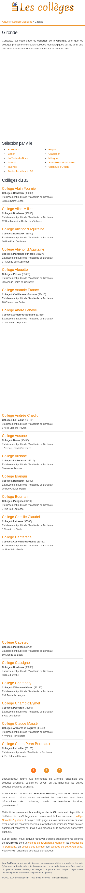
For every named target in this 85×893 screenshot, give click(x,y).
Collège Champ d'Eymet (21, 703)
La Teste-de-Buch (18, 158)
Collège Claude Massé (20, 724)
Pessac (12, 162)
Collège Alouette (15, 270)
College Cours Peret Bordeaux (26, 744)
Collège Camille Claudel (21, 517)
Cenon (11, 153)
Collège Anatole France (20, 290)
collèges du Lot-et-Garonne (66, 846)
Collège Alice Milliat (17, 209)
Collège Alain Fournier (19, 189)
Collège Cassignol (16, 663)
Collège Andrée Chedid (20, 415)
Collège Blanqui (14, 476)
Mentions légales (60, 877)
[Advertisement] (42, 96)
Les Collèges (42, 8)
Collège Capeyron (16, 642)
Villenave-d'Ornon (59, 166)
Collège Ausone (14, 436)
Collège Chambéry (16, 683)
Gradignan (55, 153)
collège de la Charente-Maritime (46, 842)
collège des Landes (33, 846)
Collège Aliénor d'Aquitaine (23, 229)
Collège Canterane (17, 537)
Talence (12, 166)
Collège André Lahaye (19, 310)
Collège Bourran (15, 497)
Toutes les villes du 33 (20, 171)
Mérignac (54, 158)
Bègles (52, 149)
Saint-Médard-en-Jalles (62, 162)
